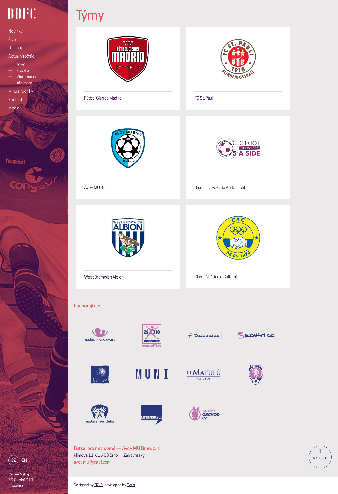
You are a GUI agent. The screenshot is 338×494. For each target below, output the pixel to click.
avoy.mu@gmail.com (92, 462)
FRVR (98, 485)
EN (24, 461)
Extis (131, 485)
